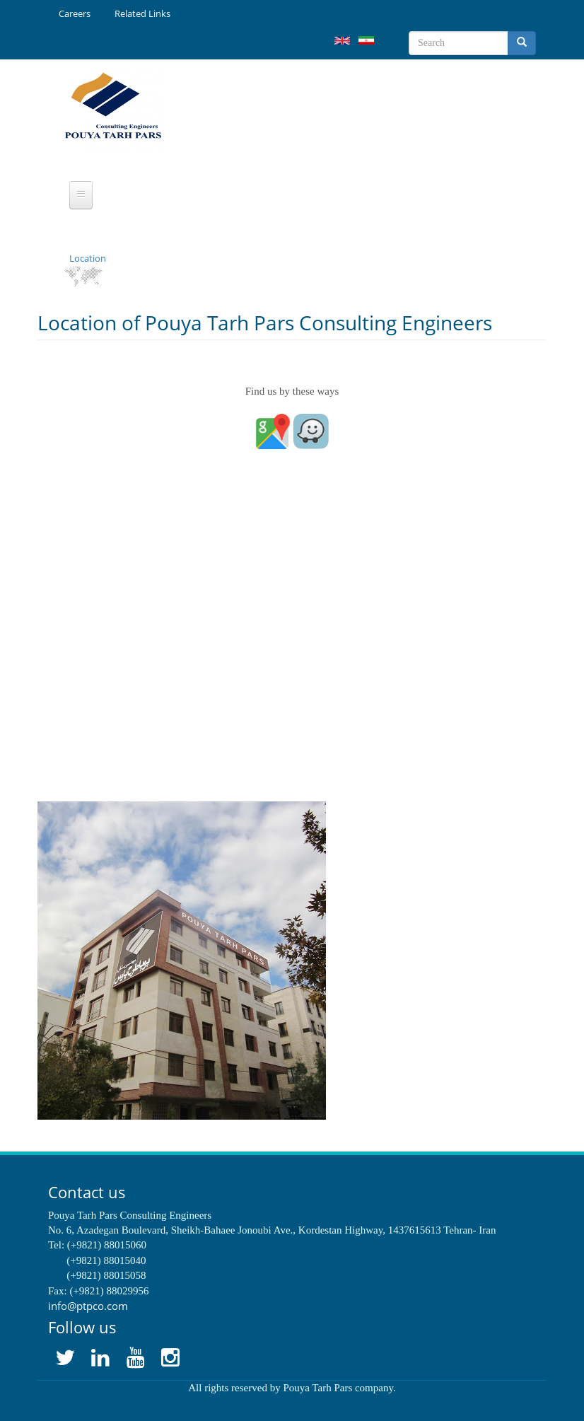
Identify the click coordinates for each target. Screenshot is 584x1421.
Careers (74, 13)
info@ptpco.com (88, 1306)
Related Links (142, 13)
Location (87, 258)
